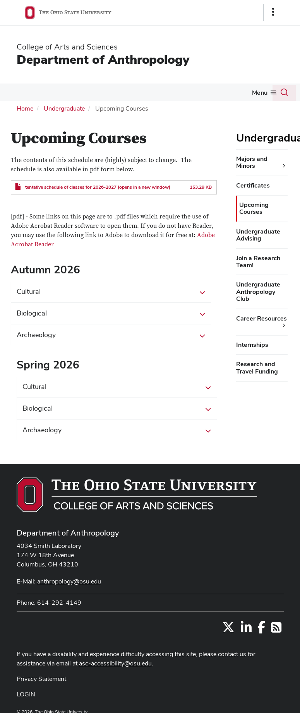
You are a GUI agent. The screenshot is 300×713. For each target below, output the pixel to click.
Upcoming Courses (254, 208)
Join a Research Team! (258, 261)
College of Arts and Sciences (67, 47)
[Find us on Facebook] (261, 630)
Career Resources (261, 318)
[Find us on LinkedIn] (246, 630)
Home (25, 108)
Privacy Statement (41, 679)
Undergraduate (64, 108)
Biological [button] (111, 314)
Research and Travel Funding (257, 367)
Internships (252, 345)
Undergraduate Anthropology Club (258, 291)
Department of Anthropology (103, 59)
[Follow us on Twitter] (228, 630)
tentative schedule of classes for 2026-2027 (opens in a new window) (97, 187)
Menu (259, 93)
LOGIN (26, 694)
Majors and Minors (251, 162)
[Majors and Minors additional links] (284, 165)
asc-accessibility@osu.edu (115, 663)
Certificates (253, 185)
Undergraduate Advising (258, 234)
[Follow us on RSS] (276, 630)
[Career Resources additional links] (284, 325)
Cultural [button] (111, 292)
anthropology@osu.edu (69, 581)
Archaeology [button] (111, 335)
